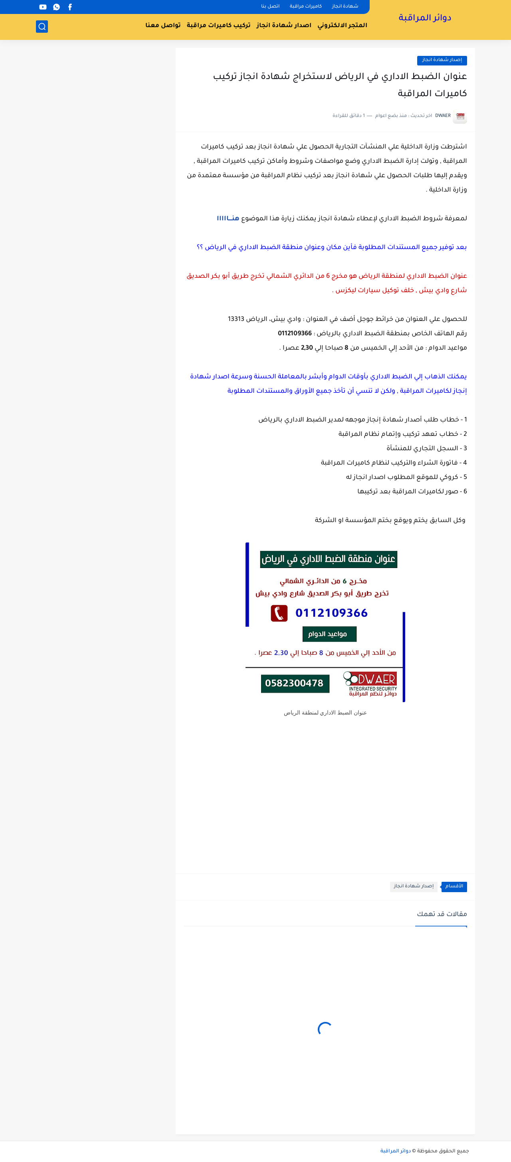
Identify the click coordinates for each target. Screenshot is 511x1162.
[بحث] (42, 26)
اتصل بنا (270, 7)
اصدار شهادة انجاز (284, 26)
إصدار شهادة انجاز (442, 60)
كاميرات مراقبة (306, 7)
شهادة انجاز (345, 7)
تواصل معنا (163, 26)
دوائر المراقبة (425, 19)
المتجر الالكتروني (342, 26)
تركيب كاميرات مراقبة (219, 26)
